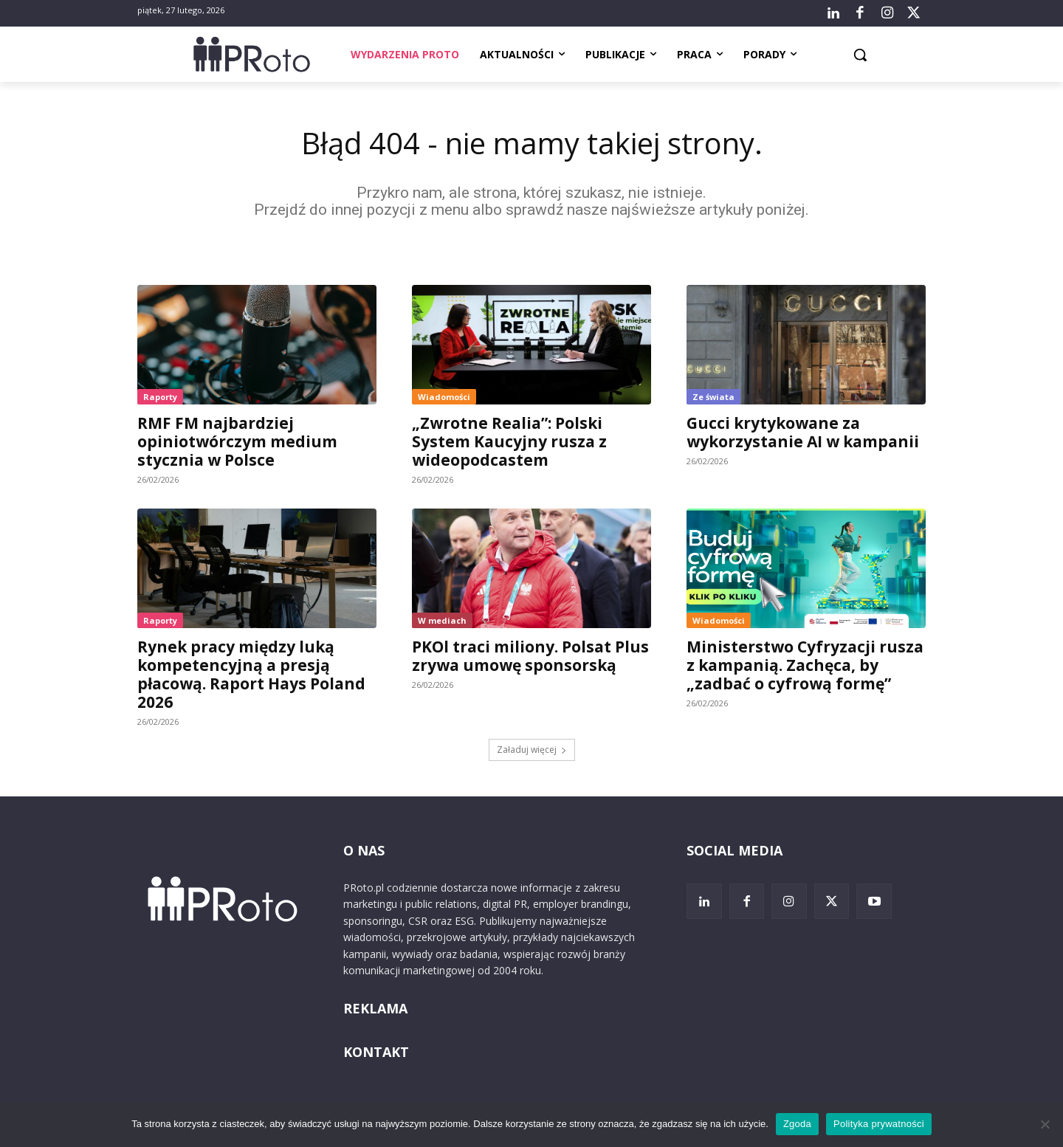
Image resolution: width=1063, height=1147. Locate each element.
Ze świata (713, 396)
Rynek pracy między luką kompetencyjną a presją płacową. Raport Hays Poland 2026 (251, 674)
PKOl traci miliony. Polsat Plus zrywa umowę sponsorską (530, 655)
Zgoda (797, 1123)
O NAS (364, 850)
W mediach (442, 620)
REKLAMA (375, 1008)
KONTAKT (376, 1052)
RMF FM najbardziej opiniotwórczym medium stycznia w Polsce (237, 441)
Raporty (160, 396)
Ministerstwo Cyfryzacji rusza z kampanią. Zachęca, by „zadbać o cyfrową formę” (805, 665)
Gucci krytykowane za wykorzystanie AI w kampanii (803, 432)
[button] (860, 54)
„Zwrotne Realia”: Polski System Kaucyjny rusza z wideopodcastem (509, 441)
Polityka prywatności (878, 1123)
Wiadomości (444, 396)
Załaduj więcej (532, 749)
